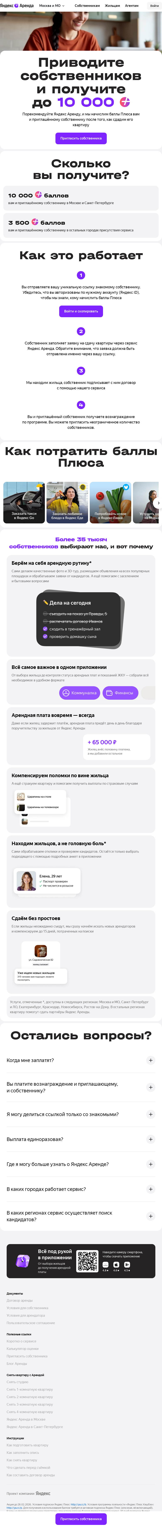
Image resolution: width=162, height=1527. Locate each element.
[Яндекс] (7, 6)
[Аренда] (23, 5)
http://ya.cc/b (78, 1504)
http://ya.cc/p (14, 1507)
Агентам (132, 6)
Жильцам (112, 6)
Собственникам (87, 6)
